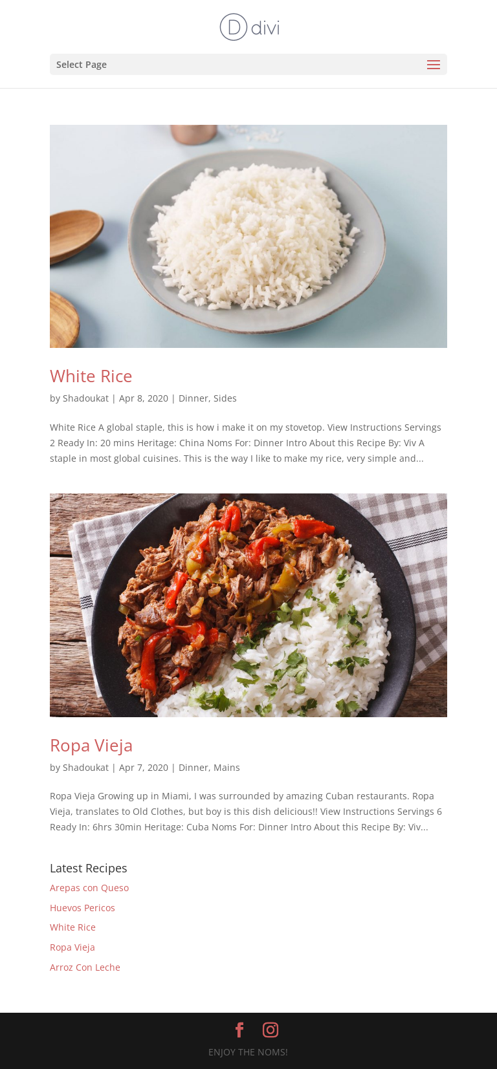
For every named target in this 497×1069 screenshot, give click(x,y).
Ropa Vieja (91, 745)
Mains (227, 767)
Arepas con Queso (89, 887)
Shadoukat (86, 398)
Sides (225, 398)
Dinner (193, 398)
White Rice (91, 375)
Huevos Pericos (82, 908)
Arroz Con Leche (85, 967)
